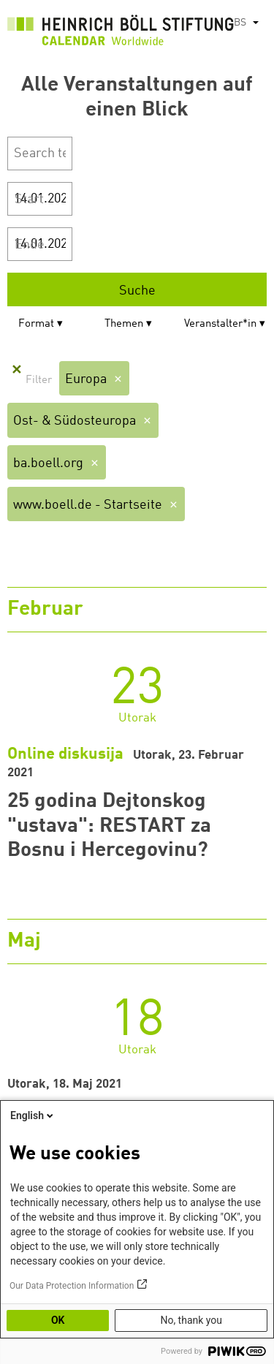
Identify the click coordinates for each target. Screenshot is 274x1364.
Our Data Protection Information (71, 1286)
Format (36, 324)
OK (58, 1320)
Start (29, 199)
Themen (123, 324)
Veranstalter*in (220, 324)
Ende (30, 244)
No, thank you (191, 1320)
